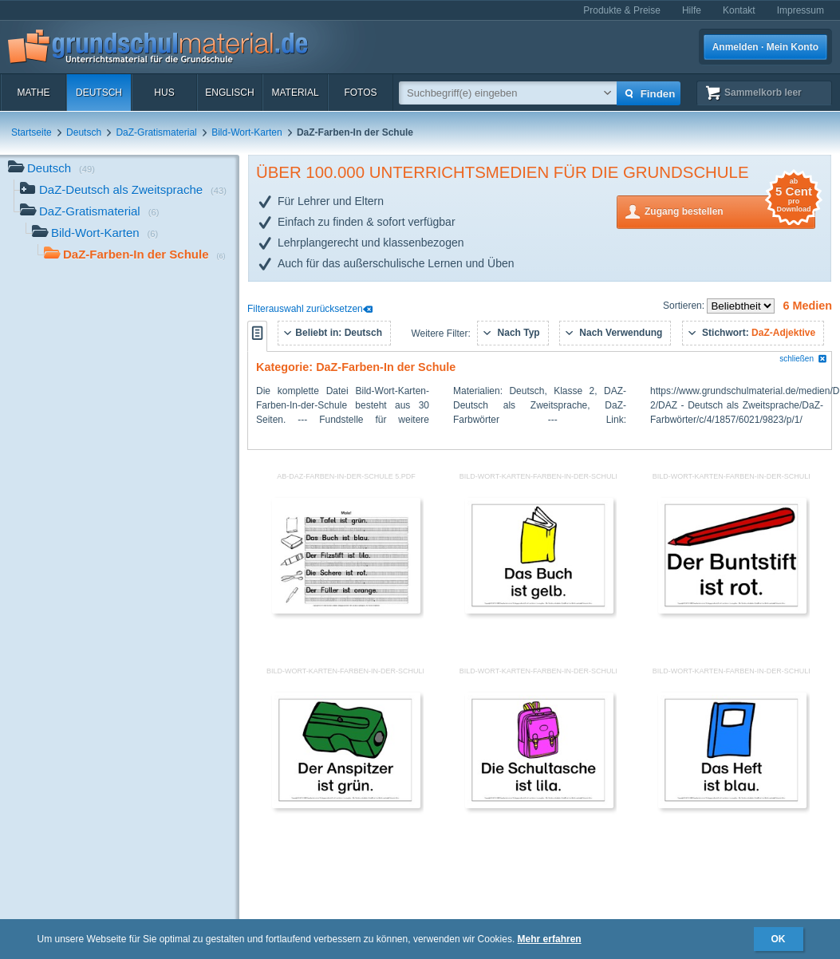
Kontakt (739, 10)
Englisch (229, 92)
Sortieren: (685, 305)
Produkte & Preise (622, 10)
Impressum (800, 10)
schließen (803, 358)
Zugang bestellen (730, 210)
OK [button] (778, 939)
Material (294, 92)
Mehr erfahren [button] (550, 939)
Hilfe (691, 10)
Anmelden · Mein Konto (765, 47)
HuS (164, 92)
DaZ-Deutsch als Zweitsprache (123, 191)
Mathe (33, 92)
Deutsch (99, 92)
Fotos (360, 92)
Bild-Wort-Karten (246, 132)
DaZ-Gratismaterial (156, 132)
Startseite (31, 132)
